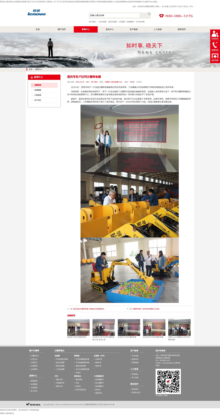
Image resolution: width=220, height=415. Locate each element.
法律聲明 (34, 369)
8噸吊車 (98, 362)
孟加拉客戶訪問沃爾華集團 (153, 337)
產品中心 (110, 29)
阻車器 (78, 386)
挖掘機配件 (130, 22)
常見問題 (135, 356)
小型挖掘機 (54, 16)
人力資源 (158, 29)
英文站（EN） (188, 6)
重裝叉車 (59, 386)
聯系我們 (182, 29)
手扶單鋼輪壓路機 (82, 359)
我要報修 (135, 362)
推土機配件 (99, 383)
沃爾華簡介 (35, 356)
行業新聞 (37, 95)
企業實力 (34, 362)
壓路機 (76, 356)
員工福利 (135, 378)
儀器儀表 (79, 379)
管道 (77, 383)
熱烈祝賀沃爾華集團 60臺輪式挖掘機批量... (89, 309)
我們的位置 (136, 393)
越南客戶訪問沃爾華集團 (76, 337)
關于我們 (62, 29)
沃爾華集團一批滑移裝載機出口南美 (145, 309)
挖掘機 (57, 356)
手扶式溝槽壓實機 (82, 369)
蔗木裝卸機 (140, 22)
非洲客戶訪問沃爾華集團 (127, 337)
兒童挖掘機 (114, 82)
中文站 (179, 6)
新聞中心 (86, 29)
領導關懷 (37, 90)
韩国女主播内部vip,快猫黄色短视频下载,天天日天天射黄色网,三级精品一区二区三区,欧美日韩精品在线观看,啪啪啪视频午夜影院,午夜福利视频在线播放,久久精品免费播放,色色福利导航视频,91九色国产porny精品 (78, 2)
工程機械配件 (99, 376)
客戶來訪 (37, 100)
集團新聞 (37, 85)
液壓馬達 (98, 393)
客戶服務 (134, 29)
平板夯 (78, 373)
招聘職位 (135, 374)
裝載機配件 (99, 386)
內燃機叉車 (60, 383)
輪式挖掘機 (60, 362)
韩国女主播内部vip (7, 413)
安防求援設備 (81, 390)
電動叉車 (59, 379)
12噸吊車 (98, 359)
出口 (120, 82)
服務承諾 (135, 359)
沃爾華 (107, 82)
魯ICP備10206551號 (107, 404)
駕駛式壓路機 (81, 366)
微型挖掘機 (112, 22)
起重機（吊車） (100, 356)
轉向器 (97, 390)
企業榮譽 (34, 366)
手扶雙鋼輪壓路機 (82, 362)
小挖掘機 (121, 22)
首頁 (38, 29)
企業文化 (34, 359)
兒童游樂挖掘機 (62, 359)
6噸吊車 (98, 366)
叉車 (56, 376)
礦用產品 (77, 376)
